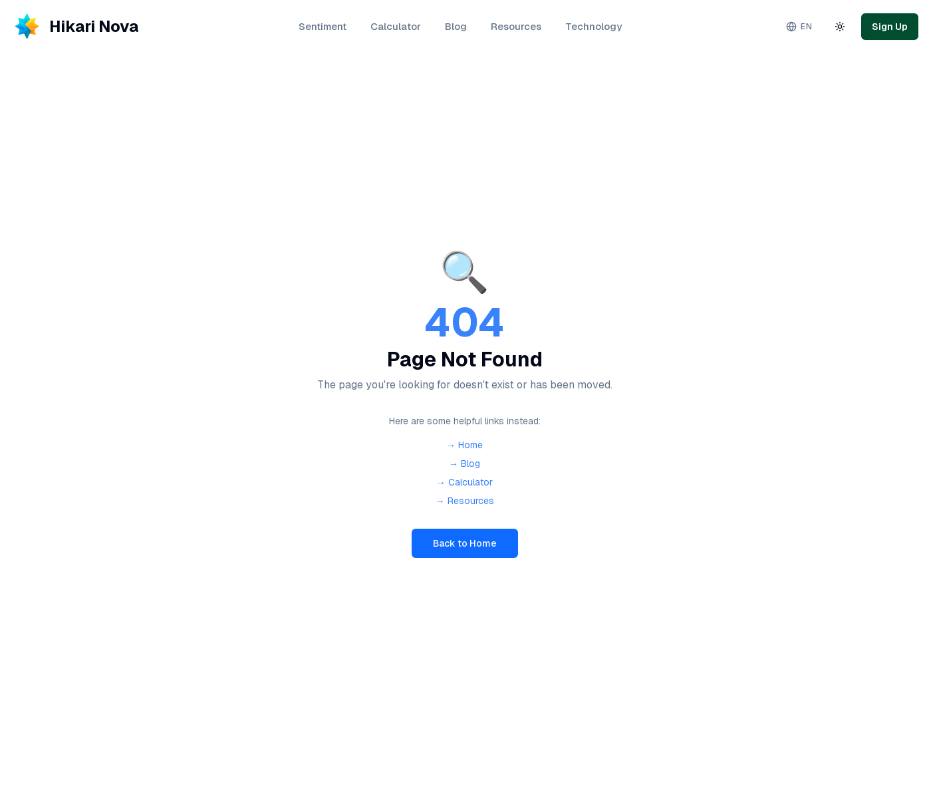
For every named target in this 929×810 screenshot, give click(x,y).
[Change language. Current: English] (799, 26)
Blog (456, 26)
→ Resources (465, 501)
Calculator (395, 26)
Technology (593, 26)
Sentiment (322, 26)
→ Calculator (464, 482)
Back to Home (465, 543)
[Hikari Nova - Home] (74, 26)
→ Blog (464, 464)
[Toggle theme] (840, 26)
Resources (516, 26)
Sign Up (890, 27)
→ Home (464, 445)
